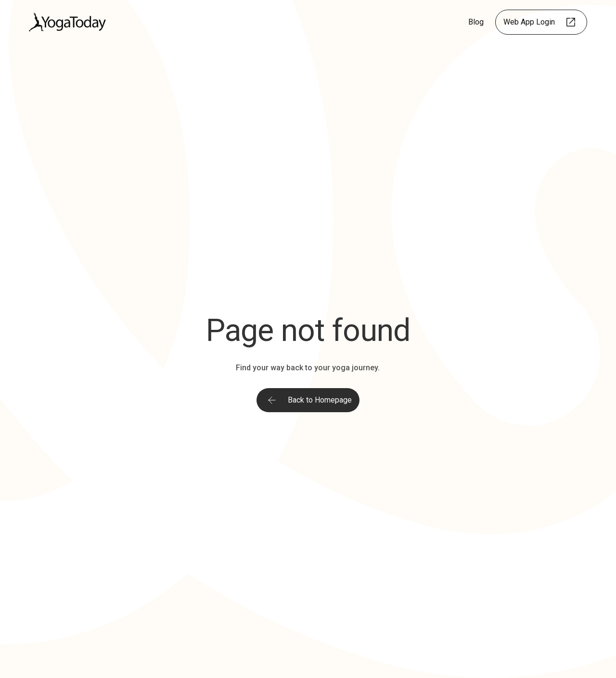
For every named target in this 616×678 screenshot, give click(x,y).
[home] (67, 22)
